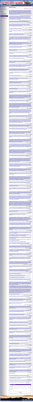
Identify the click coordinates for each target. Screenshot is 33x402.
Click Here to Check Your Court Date (4, 18)
